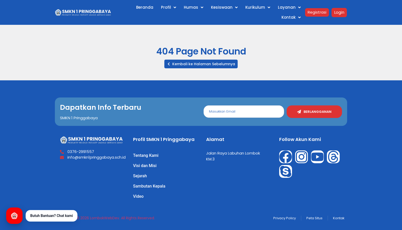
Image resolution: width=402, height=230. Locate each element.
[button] (201, 64)
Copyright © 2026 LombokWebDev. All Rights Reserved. (106, 218)
